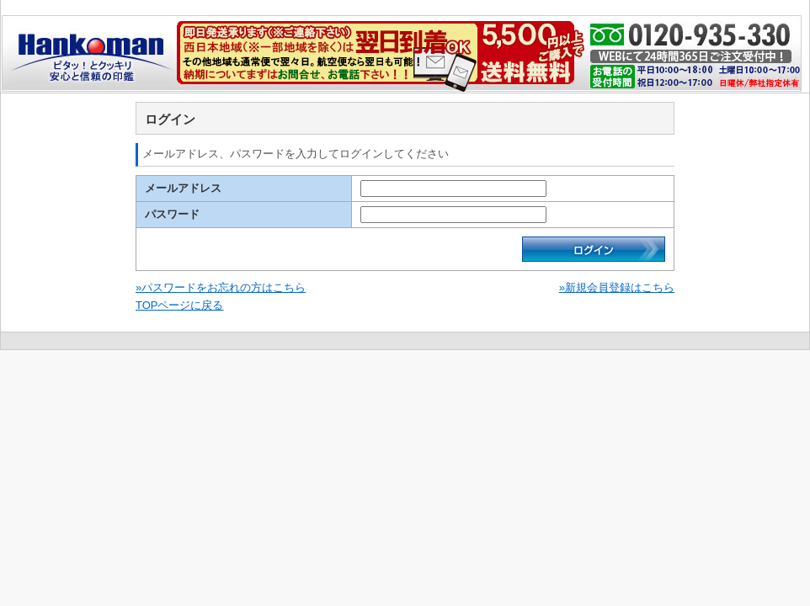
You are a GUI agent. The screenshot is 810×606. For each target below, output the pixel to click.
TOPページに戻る (180, 305)
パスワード (172, 214)
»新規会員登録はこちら (616, 287)
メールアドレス (183, 188)
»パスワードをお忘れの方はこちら (221, 287)
